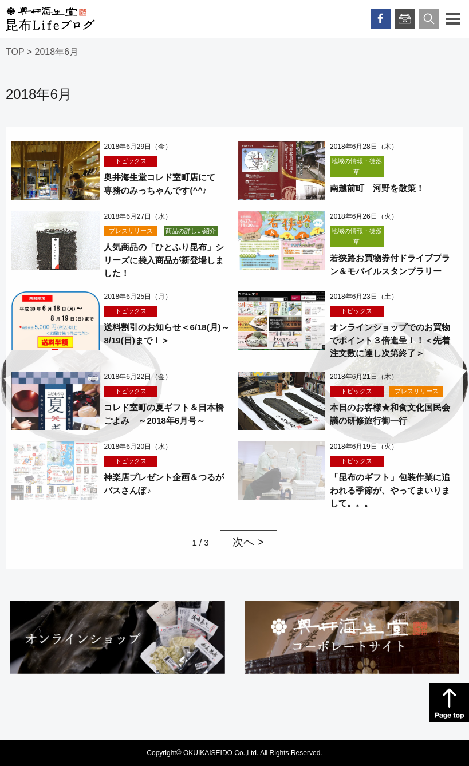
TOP (15, 52)
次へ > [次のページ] (247, 542)
